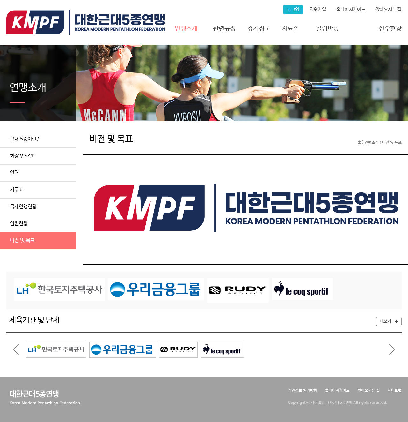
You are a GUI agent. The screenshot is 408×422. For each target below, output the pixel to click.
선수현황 (390, 28)
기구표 (16, 190)
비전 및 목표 (22, 240)
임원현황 (19, 224)
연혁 (14, 173)
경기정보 (258, 28)
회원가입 (318, 9)
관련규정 (224, 28)
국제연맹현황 (23, 207)
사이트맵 (395, 391)
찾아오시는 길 (388, 9)
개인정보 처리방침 (302, 391)
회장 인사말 (21, 156)
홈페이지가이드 (350, 9)
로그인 (293, 9)
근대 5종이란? (25, 139)
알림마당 (327, 28)
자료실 (290, 28)
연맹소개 (186, 28)
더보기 (385, 321)
